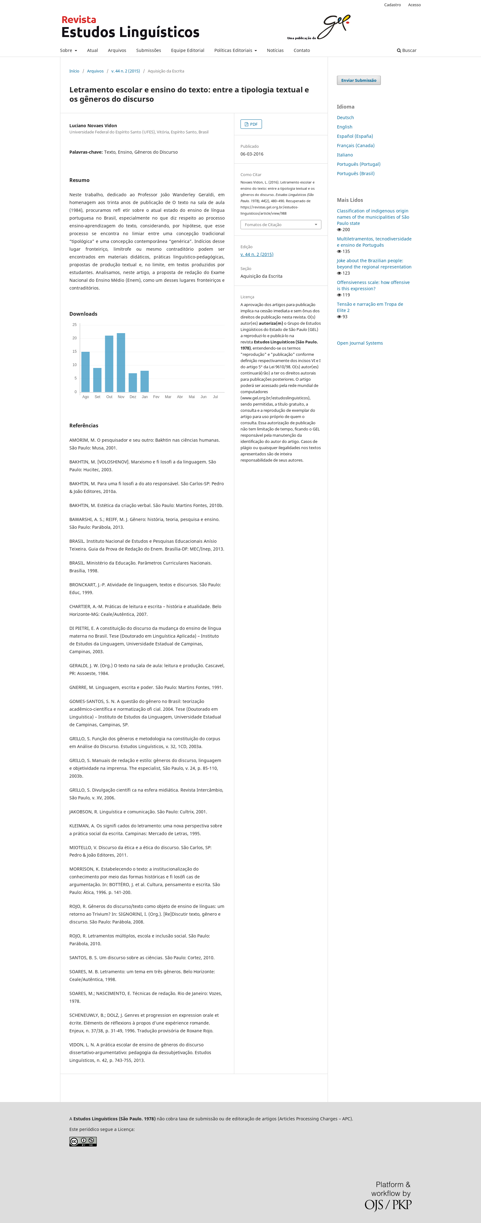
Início (74, 71)
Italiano (345, 155)
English (345, 127)
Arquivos (117, 50)
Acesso (414, 4)
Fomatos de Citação (263, 224)
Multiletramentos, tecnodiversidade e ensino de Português (374, 242)
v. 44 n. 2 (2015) (125, 71)
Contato (302, 50)
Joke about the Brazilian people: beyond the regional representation (374, 264)
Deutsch (345, 117)
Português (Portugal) (359, 164)
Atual (92, 50)
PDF (253, 124)
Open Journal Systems (360, 343)
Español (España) (355, 136)
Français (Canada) (356, 145)
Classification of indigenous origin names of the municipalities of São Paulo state (373, 217)
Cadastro (392, 4)
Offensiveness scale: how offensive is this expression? (373, 285)
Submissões (148, 50)
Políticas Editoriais (234, 50)
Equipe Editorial (187, 50)
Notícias (275, 50)
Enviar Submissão (358, 80)
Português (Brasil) (356, 173)
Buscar (407, 50)
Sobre (66, 50)
